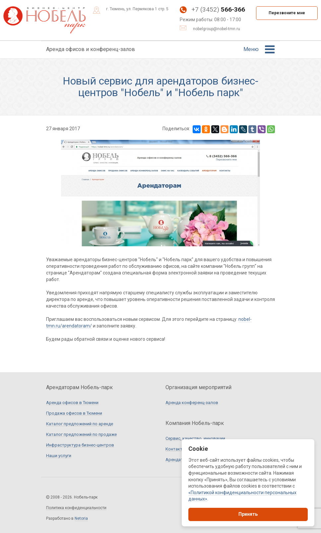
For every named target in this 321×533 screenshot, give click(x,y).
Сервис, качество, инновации (195, 438)
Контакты (175, 449)
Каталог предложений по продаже (81, 434)
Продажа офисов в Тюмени (74, 413)
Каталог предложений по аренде (79, 424)
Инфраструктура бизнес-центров (80, 445)
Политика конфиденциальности (76, 508)
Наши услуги (58, 455)
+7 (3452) (212, 9)
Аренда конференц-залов (191, 402)
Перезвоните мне (287, 13)
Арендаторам (179, 459)
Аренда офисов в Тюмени (72, 402)
